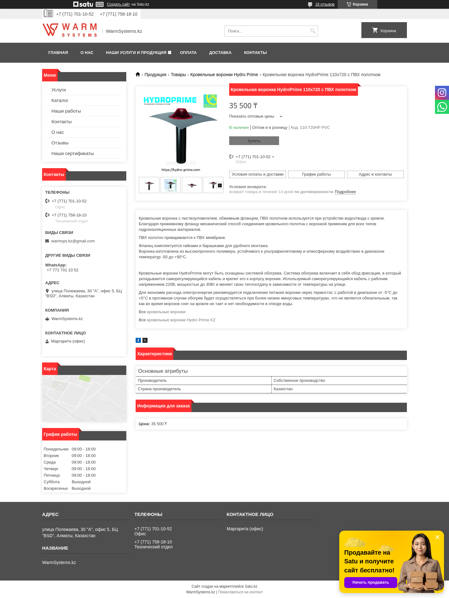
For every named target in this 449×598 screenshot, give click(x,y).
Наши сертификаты (72, 153)
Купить (254, 141)
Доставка (220, 52)
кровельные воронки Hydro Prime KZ (181, 320)
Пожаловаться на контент (240, 592)
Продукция (155, 74)
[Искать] (312, 31)
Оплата (188, 52)
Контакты (255, 52)
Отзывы (60, 142)
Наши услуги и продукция (136, 52)
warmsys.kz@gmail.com (73, 241)
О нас (87, 52)
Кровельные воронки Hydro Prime (224, 74)
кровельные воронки (166, 311)
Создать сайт (118, 4)
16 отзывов (325, 4)
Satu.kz (251, 586)
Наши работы (66, 111)
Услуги (58, 89)
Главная (58, 52)
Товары (178, 74)
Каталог (60, 100)
